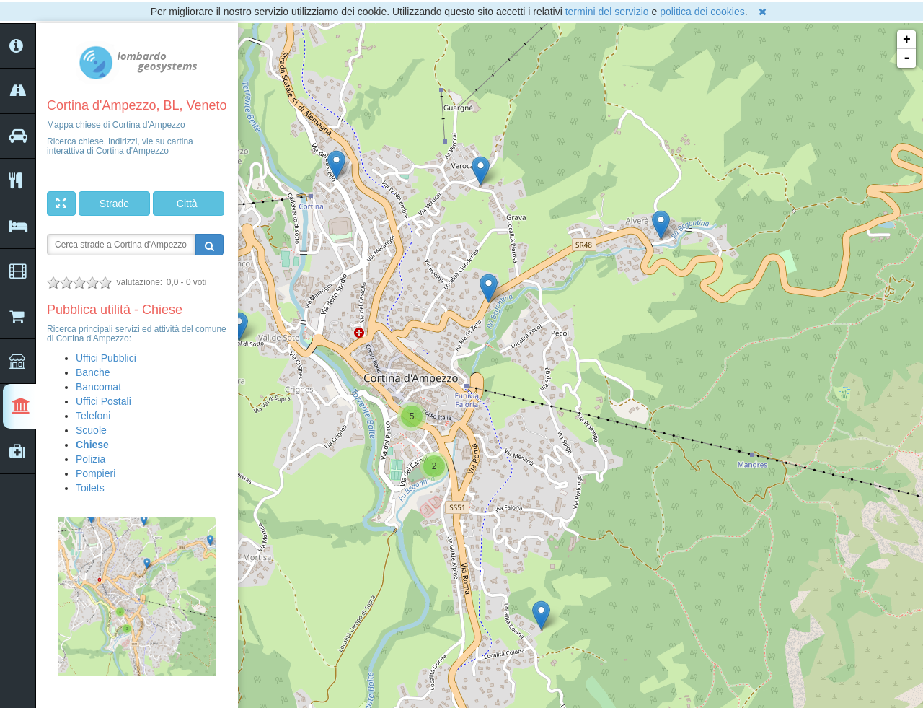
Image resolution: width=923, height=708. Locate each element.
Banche (93, 372)
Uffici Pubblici (106, 358)
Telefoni (93, 415)
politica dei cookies (702, 11)
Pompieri (95, 473)
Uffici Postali (103, 401)
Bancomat (98, 387)
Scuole (91, 430)
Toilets (90, 488)
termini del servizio (607, 11)
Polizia (90, 459)
